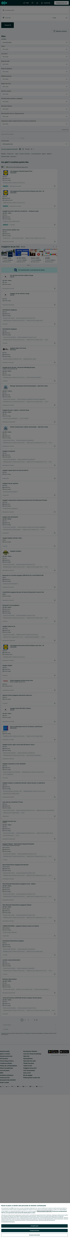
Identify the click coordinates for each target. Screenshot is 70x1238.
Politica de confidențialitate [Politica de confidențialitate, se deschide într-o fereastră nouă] (59, 1211)
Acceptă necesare (34, 1230)
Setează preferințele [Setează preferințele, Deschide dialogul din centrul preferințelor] (34, 1235)
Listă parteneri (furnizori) (8, 1221)
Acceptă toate (34, 1225)
